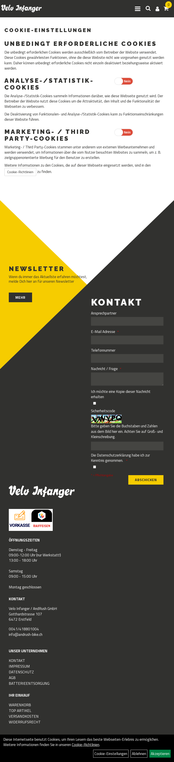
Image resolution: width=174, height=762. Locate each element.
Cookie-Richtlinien (20, 171)
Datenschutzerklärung (114, 455)
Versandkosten (24, 716)
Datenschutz (21, 672)
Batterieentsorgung (29, 683)
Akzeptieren (160, 754)
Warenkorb (20, 705)
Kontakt (17, 660)
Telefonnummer (103, 350)
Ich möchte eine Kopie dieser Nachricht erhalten (120, 394)
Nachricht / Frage (104, 368)
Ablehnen (139, 754)
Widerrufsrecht (25, 722)
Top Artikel (20, 710)
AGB (12, 677)
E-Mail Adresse (103, 331)
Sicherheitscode (103, 410)
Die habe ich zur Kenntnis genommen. (120, 458)
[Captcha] (127, 446)
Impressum (19, 666)
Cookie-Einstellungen (110, 754)
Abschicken (146, 479)
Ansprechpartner (103, 313)
